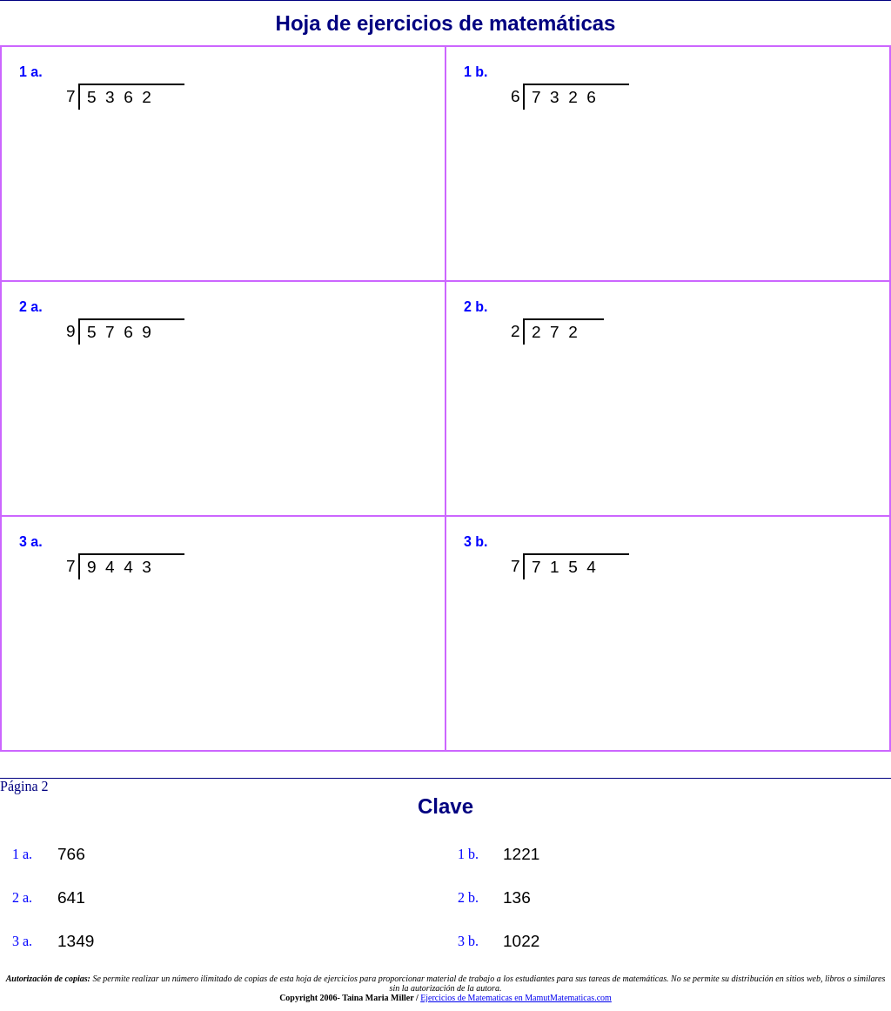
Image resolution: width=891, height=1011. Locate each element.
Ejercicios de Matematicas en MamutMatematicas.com (516, 997)
